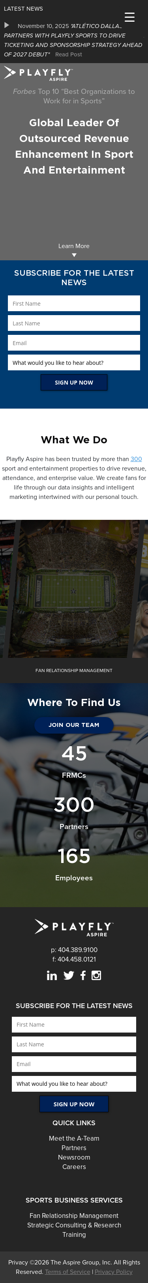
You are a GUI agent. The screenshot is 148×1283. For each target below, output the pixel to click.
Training (74, 1235)
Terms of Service (67, 1272)
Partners (74, 1148)
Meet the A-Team (74, 1138)
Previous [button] (6, 670)
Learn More (74, 250)
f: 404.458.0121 (74, 959)
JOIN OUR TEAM (74, 725)
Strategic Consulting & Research (74, 1225)
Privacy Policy (114, 1272)
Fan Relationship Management (74, 1216)
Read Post (68, 54)
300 (136, 459)
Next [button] (142, 670)
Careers (74, 1167)
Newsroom (74, 1157)
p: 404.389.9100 (74, 950)
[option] (74, 40)
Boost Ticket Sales (74, 600)
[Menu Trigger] (130, 17)
